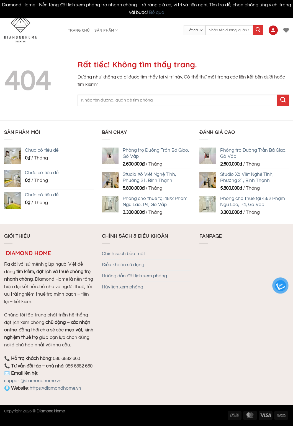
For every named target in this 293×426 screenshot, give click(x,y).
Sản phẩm (106, 30)
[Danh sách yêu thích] (286, 30)
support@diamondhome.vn (32, 380)
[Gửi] (258, 30)
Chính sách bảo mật (123, 253)
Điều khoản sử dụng (123, 264)
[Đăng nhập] (273, 30)
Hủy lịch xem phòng (122, 287)
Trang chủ (78, 30)
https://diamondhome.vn (55, 388)
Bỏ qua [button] (156, 12)
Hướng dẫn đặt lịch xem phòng (134, 275)
